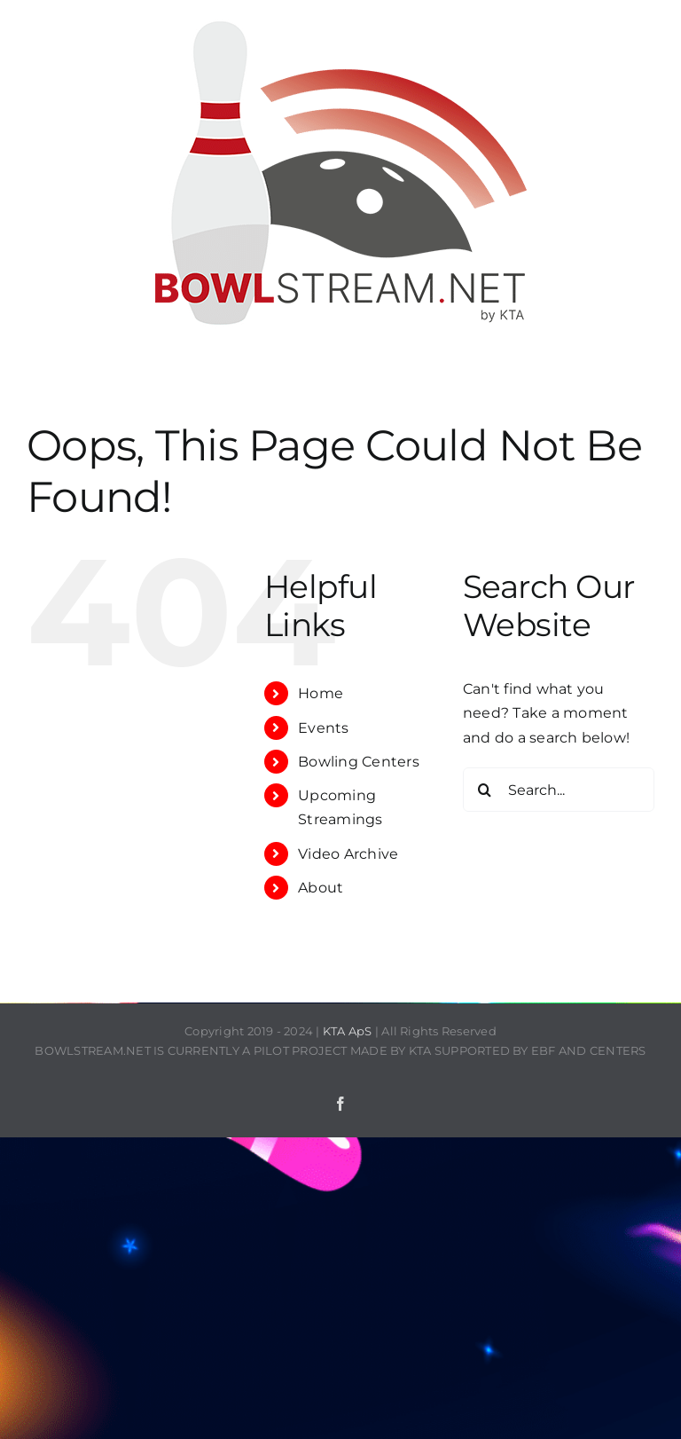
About (320, 887)
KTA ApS (347, 1031)
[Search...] (558, 789)
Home (320, 693)
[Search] (485, 789)
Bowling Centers (358, 761)
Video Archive (348, 853)
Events (323, 728)
